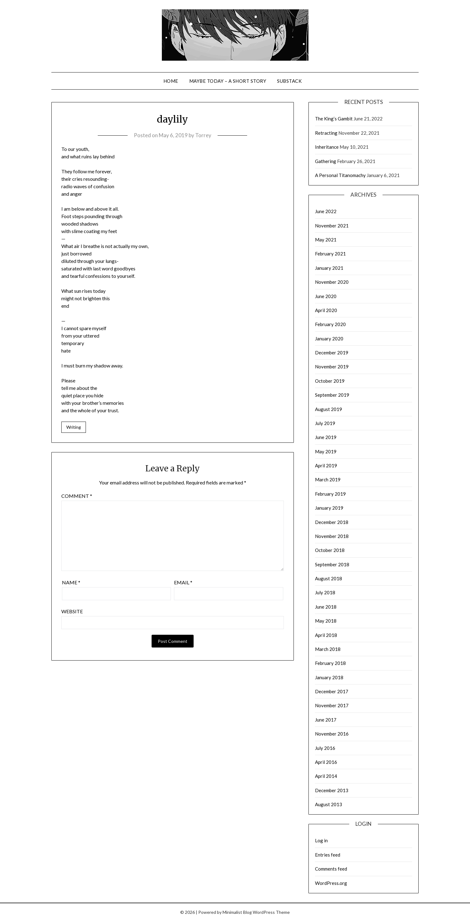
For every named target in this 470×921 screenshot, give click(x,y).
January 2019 (329, 508)
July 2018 (325, 592)
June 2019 (325, 437)
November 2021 (332, 225)
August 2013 (328, 804)
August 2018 (328, 578)
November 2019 (332, 366)
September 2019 (332, 395)
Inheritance (327, 147)
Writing (73, 427)
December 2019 (331, 352)
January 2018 (329, 677)
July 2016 (325, 748)
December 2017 (331, 691)
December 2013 (331, 790)
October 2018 (330, 550)
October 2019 (330, 381)
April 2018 (326, 635)
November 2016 (332, 733)
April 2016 (326, 762)
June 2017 (325, 719)
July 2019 (325, 423)
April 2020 (326, 310)
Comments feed (331, 869)
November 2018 (332, 536)
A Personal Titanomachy (340, 175)
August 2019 (328, 409)
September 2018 (332, 564)
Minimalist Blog (237, 912)
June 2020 (325, 296)
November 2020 (332, 282)
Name (71, 582)
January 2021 (329, 268)
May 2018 (325, 621)
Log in (321, 840)
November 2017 (332, 705)
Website (72, 611)
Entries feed (327, 855)
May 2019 (325, 451)
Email (183, 582)
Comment (76, 496)
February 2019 (330, 494)
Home (170, 81)
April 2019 (326, 465)
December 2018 (331, 522)
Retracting (326, 133)
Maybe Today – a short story (227, 81)
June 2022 (325, 211)
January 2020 (329, 338)
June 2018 (325, 607)
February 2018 (330, 663)
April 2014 (326, 776)
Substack (289, 81)
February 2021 (330, 253)
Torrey (203, 135)
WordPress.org (331, 883)
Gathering (325, 161)
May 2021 (325, 239)
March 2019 (328, 479)
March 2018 (328, 649)
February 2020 (330, 324)
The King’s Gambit (334, 118)
